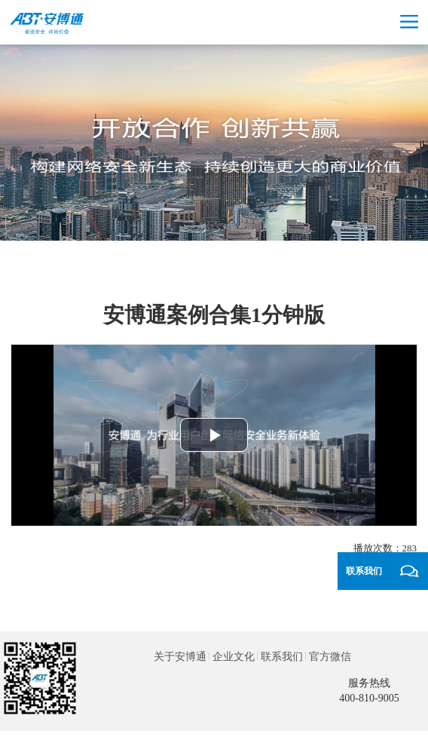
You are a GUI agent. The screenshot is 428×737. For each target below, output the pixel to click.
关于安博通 (180, 656)
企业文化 (233, 656)
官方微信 (330, 656)
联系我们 (282, 656)
